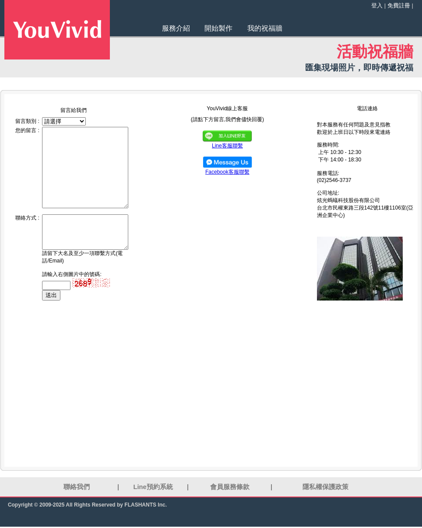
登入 (377, 5)
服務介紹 (176, 28)
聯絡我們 (76, 486)
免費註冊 (398, 5)
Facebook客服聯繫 (227, 169)
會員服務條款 (230, 486)
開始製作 (218, 28)
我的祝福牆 (264, 28)
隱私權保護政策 (325, 486)
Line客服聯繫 (227, 143)
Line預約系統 (153, 486)
